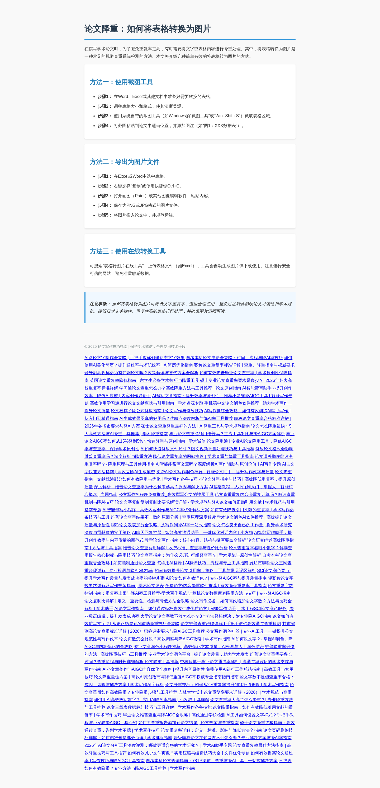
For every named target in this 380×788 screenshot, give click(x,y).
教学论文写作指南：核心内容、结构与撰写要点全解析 (195, 540)
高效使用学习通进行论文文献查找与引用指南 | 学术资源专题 (146, 403)
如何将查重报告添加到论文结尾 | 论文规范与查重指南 (188, 722)
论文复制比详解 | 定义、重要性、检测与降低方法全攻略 (136, 601)
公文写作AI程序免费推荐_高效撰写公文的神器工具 (166, 494)
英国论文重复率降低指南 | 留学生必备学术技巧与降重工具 (144, 380)
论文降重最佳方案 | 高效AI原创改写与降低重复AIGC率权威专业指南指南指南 (166, 677)
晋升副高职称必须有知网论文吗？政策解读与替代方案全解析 (141, 372)
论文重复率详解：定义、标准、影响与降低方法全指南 (211, 730)
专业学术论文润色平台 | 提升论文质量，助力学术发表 (198, 654)
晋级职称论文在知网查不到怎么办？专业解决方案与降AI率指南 (233, 737)
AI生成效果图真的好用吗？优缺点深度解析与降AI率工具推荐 (176, 418)
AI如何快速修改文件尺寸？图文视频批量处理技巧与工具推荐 (197, 449)
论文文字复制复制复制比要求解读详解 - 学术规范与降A (166, 502)
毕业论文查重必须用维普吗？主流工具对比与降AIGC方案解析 (227, 433)
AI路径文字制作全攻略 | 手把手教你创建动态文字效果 (134, 357)
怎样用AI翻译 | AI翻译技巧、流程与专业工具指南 (202, 563)
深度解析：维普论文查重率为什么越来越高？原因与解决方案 (151, 487)
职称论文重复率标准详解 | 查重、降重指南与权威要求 (244, 365)
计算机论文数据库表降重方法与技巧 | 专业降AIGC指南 (239, 593)
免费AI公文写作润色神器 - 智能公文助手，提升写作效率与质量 (215, 472)
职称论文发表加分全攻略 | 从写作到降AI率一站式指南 (161, 525)
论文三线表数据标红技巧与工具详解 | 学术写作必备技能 (159, 707)
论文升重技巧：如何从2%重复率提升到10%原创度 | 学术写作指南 (227, 684)
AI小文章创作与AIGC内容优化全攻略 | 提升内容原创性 (153, 669)
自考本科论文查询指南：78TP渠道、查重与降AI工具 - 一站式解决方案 (212, 760)
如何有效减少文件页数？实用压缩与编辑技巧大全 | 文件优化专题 (188, 753)
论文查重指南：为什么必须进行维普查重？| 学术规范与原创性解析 (198, 555)
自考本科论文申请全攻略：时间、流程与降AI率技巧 (234, 357)
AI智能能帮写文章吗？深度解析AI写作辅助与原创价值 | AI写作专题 (218, 464)
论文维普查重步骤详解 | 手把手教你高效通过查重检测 (230, 623)
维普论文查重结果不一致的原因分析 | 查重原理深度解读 (163, 517)
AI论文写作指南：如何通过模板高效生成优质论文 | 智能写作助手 (175, 608)
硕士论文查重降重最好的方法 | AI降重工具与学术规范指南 (195, 426)
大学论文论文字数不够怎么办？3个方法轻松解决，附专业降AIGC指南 (205, 616)
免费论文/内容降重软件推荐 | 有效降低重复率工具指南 (216, 585)
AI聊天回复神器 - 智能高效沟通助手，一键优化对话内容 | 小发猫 (192, 532)
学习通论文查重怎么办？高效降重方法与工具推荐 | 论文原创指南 (180, 388)
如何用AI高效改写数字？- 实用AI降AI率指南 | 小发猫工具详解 (151, 699)
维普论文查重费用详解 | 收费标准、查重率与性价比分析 (175, 548)
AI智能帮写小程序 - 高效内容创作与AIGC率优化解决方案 (155, 510)
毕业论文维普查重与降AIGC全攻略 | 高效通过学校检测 (174, 715)
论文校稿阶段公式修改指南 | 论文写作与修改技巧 (157, 411)
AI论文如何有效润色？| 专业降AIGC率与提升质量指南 (216, 578)
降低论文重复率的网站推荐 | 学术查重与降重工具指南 (203, 456)
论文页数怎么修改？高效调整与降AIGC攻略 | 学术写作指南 (174, 639)
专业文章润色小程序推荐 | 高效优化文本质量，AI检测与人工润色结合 (199, 646)
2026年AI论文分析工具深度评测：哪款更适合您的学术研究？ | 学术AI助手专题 (158, 745)
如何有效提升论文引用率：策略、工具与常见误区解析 (205, 570)
